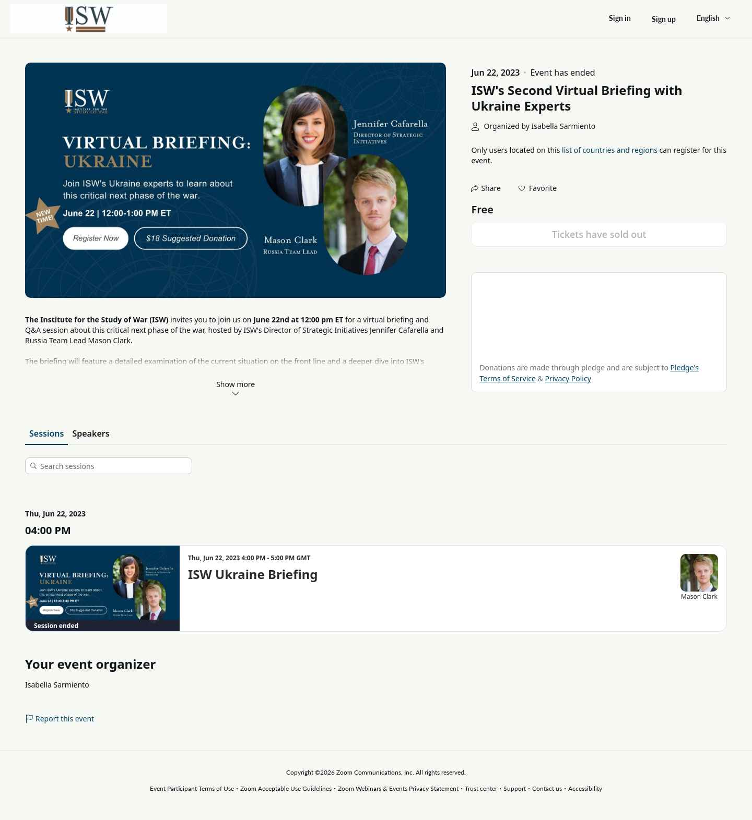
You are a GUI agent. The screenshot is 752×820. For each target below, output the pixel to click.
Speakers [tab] (90, 433)
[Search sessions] (112, 466)
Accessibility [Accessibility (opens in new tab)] (585, 788)
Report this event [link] (59, 718)
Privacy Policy (568, 378)
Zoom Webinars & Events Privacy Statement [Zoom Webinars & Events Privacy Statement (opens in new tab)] (398, 788)
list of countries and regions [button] (609, 150)
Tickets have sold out (599, 234)
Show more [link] (235, 388)
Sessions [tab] (46, 433)
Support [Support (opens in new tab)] (514, 788)
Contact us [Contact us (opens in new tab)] (547, 788)
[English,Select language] (714, 18)
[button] (538, 188)
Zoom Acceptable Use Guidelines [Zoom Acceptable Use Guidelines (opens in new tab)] (286, 788)
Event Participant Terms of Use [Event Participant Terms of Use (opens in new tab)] (192, 788)
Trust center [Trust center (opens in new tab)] (481, 788)
